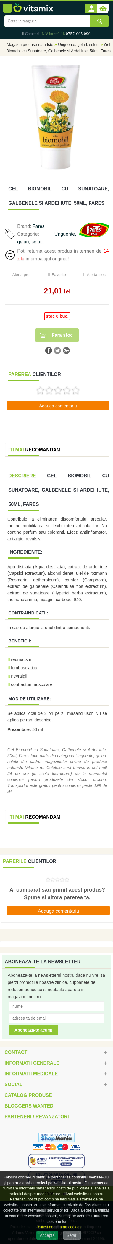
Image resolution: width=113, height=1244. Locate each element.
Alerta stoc (96, 274)
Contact (15, 1052)
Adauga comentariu (58, 405)
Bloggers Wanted (28, 1105)
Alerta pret (21, 274)
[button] (91, 9)
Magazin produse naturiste (30, 44)
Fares (39, 226)
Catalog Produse (28, 1095)
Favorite (59, 274)
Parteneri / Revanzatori (36, 1116)
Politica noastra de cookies (58, 1227)
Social (13, 1084)
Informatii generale (31, 1063)
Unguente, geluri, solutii (78, 44)
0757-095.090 (78, 33)
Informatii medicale (31, 1073)
